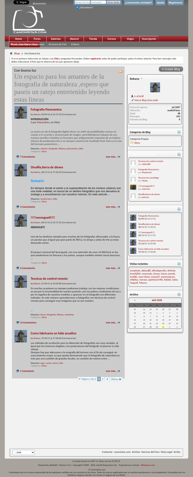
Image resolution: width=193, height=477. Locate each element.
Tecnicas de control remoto (49, 279)
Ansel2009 (135, 273)
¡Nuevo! (74, 38)
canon (49, 363)
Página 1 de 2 (89, 379)
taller (80, 148)
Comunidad (38, 44)
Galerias (56, 38)
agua (42, 363)
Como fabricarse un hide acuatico (53, 333)
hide (61, 363)
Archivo (136, 451)
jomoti (171, 273)
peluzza (145, 197)
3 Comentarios (27, 206)
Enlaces (75, 44)
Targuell (134, 282)
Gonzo (156, 273)
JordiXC (133, 276)
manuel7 (155, 276)
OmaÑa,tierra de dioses (47, 167)
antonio (43, 148)
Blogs (17, 53)
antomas (146, 189)
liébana (62, 148)
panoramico (71, 148)
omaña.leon (45, 199)
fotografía (53, 148)
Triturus (143, 282)
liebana (134, 79)
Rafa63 (167, 279)
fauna (43, 314)
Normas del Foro (150, 451)
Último (116, 379)
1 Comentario (27, 371)
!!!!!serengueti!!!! (43, 217)
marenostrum (168, 276)
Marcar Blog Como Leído (144, 100)
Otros (44, 151)
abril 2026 (157, 300)
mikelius (134, 279)
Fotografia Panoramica (46, 109)
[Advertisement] (101, 418)
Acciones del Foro (58, 44)
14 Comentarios (28, 322)
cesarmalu (147, 273)
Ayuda (160, 2)
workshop (69, 314)
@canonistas (39, 3)
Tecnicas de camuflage (148, 177)
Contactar (107, 451)
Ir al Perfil (137, 96)
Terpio (145, 180)
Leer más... (111, 156)
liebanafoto (43, 122)
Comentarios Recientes (142, 154)
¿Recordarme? (84, 7)
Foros (37, 38)
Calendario (24, 44)
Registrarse (175, 2)
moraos (143, 279)
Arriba (177, 451)
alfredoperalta (159, 270)
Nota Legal (166, 451)
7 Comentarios (27, 156)
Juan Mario (144, 276)
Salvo (174, 279)
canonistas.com (122, 451)
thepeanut (147, 172)
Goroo (164, 273)
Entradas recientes (140, 209)
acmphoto (135, 270)
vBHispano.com (148, 465)
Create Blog (171, 69)
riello (55, 199)
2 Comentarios (27, 268)
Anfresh (171, 270)
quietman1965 (155, 279)
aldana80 (146, 164)
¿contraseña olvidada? (138, 2)
